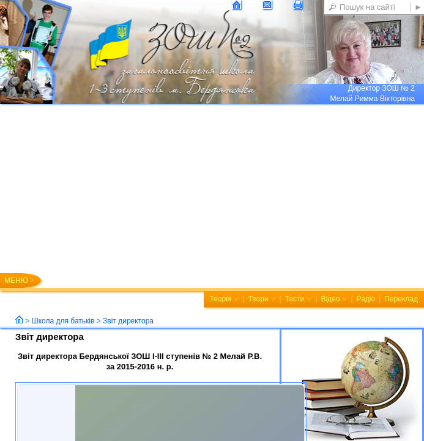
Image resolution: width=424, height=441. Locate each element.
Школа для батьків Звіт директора (93, 321)
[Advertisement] (212, 196)
